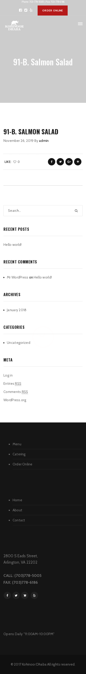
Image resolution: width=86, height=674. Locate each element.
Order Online (22, 464)
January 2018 (17, 310)
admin (44, 141)
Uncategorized (18, 343)
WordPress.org (14, 400)
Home (17, 500)
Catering (19, 454)
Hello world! (12, 245)
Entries (12, 384)
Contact (19, 520)
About (17, 510)
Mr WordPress (17, 277)
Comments (15, 392)
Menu (17, 444)
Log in (8, 375)
